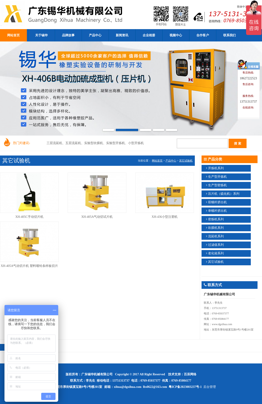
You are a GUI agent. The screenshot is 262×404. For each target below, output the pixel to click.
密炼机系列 (216, 219)
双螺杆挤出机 (217, 202)
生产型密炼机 (217, 185)
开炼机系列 (216, 168)
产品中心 (170, 160)
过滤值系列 (216, 244)
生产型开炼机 (217, 176)
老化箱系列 (216, 253)
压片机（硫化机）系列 (223, 193)
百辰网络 (190, 374)
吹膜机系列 (216, 227)
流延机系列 (216, 236)
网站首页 (157, 160)
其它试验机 (186, 160)
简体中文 (242, 6)
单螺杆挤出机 (217, 210)
